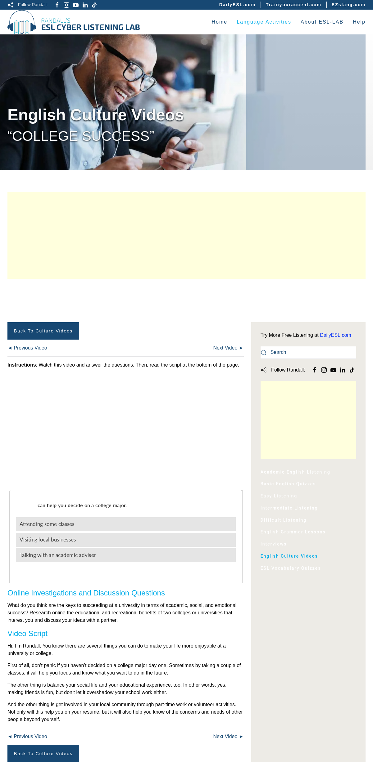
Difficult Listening (284, 520)
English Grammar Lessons (293, 531)
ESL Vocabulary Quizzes (291, 568)
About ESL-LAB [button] (322, 21)
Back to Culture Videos (43, 330)
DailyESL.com (237, 4)
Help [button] (359, 21)
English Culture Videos (289, 556)
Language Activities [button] (264, 21)
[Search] (308, 352)
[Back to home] (73, 22)
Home (219, 21)
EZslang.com (349, 4)
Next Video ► (228, 347)
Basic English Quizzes (288, 483)
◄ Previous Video (27, 347)
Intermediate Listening (289, 508)
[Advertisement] (186, 235)
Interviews (274, 543)
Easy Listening (279, 495)
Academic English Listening (295, 472)
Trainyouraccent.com (293, 4)
